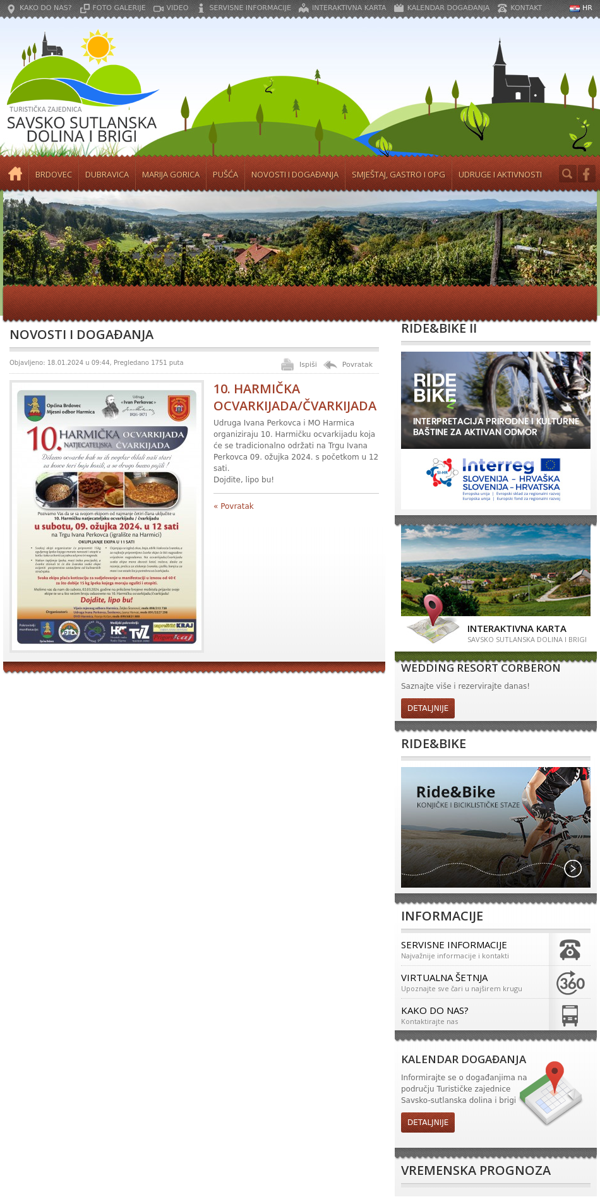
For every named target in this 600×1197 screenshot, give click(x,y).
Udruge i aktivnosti (500, 174)
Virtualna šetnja (472, 982)
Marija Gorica (171, 174)
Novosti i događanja (295, 174)
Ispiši (308, 364)
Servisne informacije (250, 8)
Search (568, 173)
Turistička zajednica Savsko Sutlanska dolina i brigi (82, 87)
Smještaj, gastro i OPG (398, 174)
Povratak (357, 364)
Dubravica (107, 174)
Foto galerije (119, 8)
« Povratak (233, 506)
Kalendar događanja (448, 8)
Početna (15, 174)
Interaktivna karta (349, 8)
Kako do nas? (46, 8)
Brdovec (53, 174)
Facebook (587, 173)
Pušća (225, 174)
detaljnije (427, 708)
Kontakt (526, 8)
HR (587, 8)
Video (178, 8)
